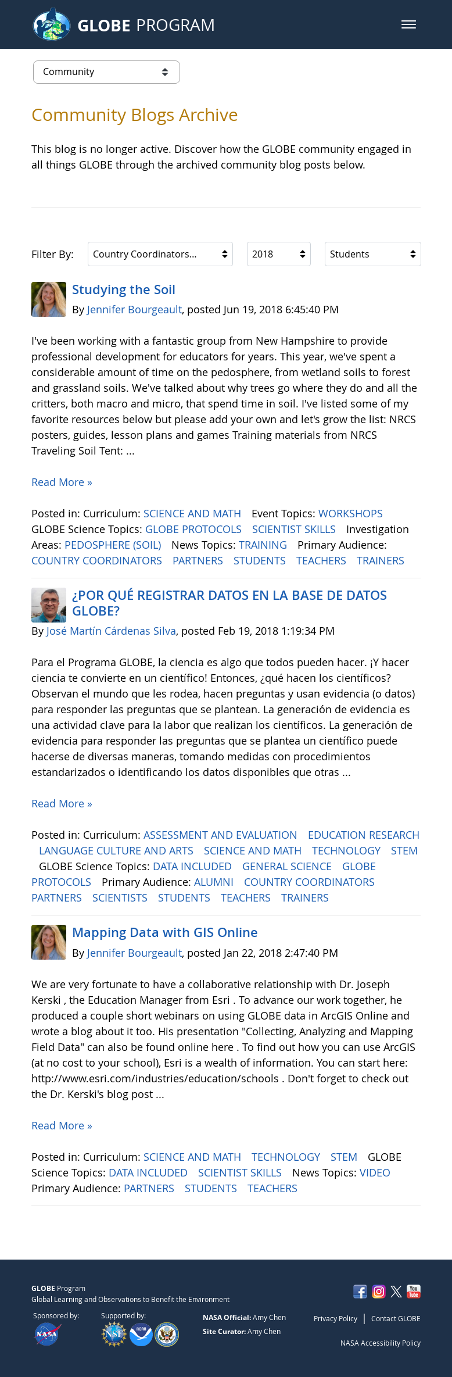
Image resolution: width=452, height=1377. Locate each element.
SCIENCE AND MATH (194, 513)
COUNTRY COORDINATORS (98, 560)
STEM (404, 850)
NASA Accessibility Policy (380, 1342)
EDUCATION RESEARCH (363, 835)
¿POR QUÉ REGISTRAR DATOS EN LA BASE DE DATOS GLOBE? (229, 602)
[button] (409, 24)
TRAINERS (382, 560)
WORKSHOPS (352, 513)
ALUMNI (215, 882)
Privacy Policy (335, 1318)
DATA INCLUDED (194, 866)
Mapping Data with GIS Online (165, 932)
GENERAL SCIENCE (288, 866)
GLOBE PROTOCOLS (195, 529)
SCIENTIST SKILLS (295, 529)
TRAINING (264, 545)
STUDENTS (261, 560)
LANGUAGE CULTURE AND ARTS (117, 850)
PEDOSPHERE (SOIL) (114, 545)
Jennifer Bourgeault (134, 309)
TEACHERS (322, 560)
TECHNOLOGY (347, 850)
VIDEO (376, 1172)
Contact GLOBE (396, 1318)
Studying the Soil (123, 289)
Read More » (61, 482)
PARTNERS (199, 560)
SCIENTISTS (121, 897)
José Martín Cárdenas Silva (111, 631)
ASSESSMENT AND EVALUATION (222, 835)
